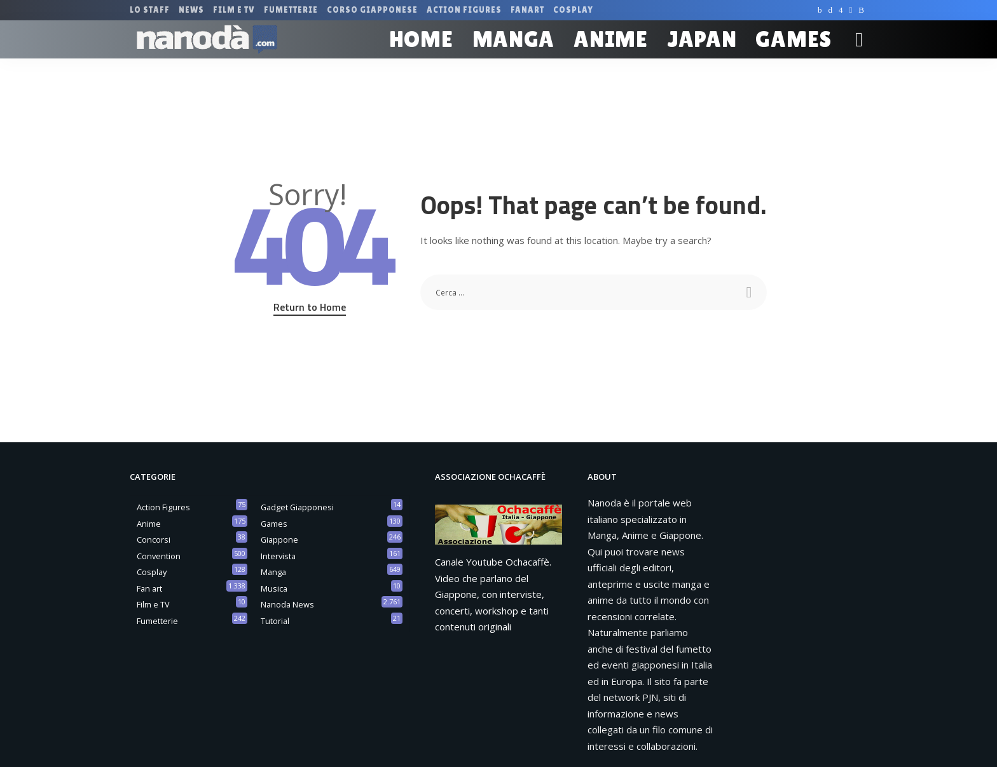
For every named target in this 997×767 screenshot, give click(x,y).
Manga (273, 572)
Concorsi (153, 539)
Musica (274, 588)
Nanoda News (287, 604)
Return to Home (309, 307)
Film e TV (153, 604)
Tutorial (275, 621)
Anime (149, 523)
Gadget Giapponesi (297, 507)
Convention (159, 556)
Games (274, 523)
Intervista (278, 556)
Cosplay (152, 572)
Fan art (149, 588)
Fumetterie (157, 621)
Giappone (279, 539)
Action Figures (163, 507)
